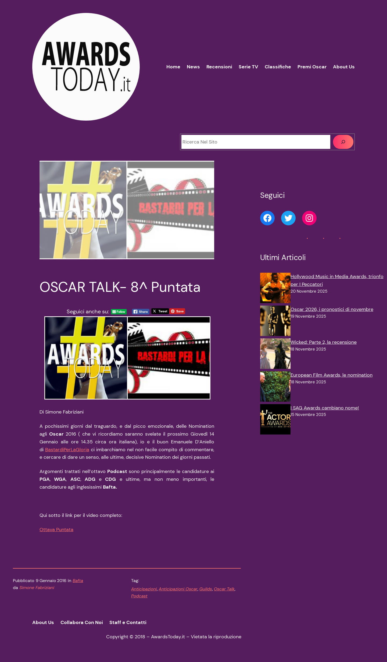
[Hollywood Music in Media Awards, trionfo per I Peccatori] (275, 289)
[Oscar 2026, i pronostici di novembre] (275, 322)
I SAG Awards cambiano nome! (325, 408)
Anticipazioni (144, 589)
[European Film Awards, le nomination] (275, 387)
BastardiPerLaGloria (67, 449)
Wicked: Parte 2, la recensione (324, 342)
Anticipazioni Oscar (178, 589)
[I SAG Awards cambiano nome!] (275, 420)
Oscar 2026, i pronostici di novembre (332, 309)
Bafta (78, 580)
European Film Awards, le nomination (331, 375)
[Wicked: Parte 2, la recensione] (275, 354)
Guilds (205, 589)
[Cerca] (343, 142)
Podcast (139, 596)
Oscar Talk (224, 589)
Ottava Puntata (56, 529)
